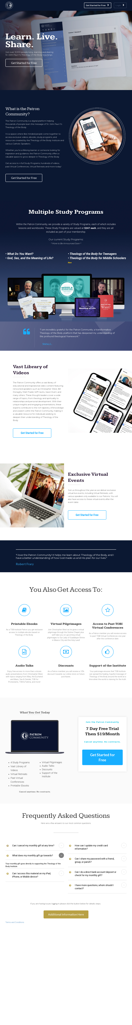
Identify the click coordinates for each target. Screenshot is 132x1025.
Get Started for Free (97, 5)
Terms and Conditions (14, 922)
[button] (61, 845)
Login (120, 5)
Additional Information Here (66, 914)
